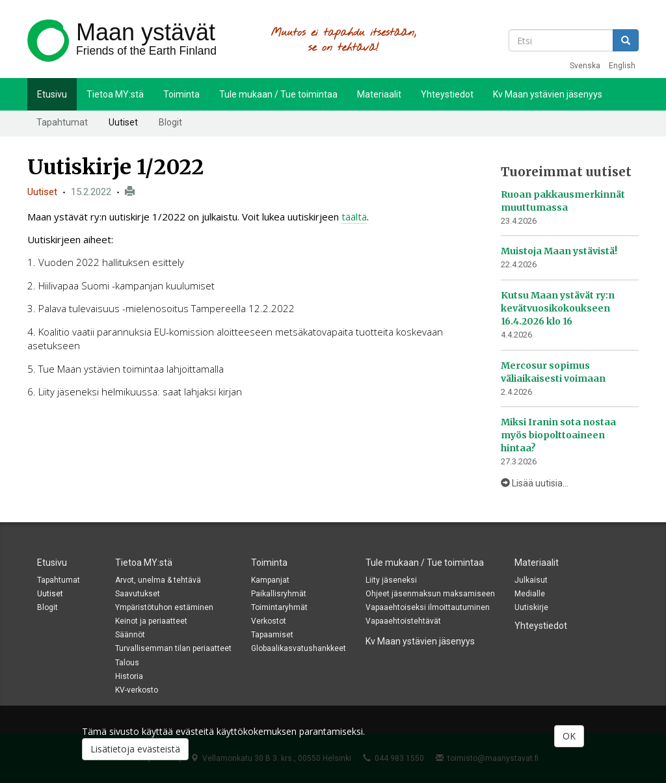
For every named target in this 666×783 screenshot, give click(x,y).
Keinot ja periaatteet (151, 621)
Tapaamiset (272, 634)
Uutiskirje (531, 607)
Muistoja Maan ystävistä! (559, 251)
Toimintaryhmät (279, 607)
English (622, 65)
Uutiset (123, 122)
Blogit (170, 122)
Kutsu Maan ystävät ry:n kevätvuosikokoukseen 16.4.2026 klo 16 (558, 308)
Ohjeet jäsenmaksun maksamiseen (430, 593)
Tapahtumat (62, 122)
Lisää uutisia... (534, 483)
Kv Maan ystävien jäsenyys (547, 94)
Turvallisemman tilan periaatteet (173, 648)
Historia (129, 676)
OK (569, 736)
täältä (354, 216)
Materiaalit (379, 94)
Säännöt (130, 634)
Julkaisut (531, 580)
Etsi (626, 40)
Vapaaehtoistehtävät (403, 621)
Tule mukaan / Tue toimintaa (278, 94)
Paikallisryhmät (278, 593)
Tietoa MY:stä (115, 94)
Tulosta (130, 191)
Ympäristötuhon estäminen (164, 607)
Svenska (585, 65)
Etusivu (52, 94)
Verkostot (268, 621)
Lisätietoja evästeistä (135, 749)
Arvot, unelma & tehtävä (158, 580)
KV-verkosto (136, 690)
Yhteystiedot (447, 94)
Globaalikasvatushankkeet (298, 648)
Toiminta (181, 94)
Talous (127, 662)
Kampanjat (270, 580)
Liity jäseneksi (391, 580)
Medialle (529, 593)
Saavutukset (137, 593)
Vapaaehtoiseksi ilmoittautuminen (428, 607)
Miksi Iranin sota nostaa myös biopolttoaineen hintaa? (558, 435)
